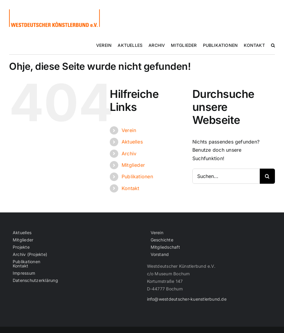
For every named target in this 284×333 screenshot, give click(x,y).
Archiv (129, 153)
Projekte (21, 247)
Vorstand (160, 254)
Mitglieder (133, 165)
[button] (273, 45)
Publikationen (137, 176)
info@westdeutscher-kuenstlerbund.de (187, 299)
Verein (129, 130)
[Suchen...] (226, 176)
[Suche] (267, 176)
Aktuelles (132, 142)
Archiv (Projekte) (30, 254)
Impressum (24, 273)
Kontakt (130, 188)
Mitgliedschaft (165, 247)
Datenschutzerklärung (35, 280)
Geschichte (162, 240)
